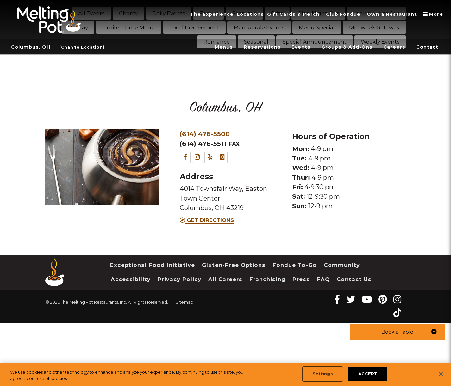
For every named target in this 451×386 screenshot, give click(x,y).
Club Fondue (335, 14)
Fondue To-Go (294, 265)
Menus (209, 47)
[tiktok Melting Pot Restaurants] (397, 312)
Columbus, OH (32, 47)
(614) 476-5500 (205, 134)
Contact (426, 47)
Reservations (250, 47)
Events (291, 47)
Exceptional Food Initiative (152, 265)
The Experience (192, 14)
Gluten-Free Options (234, 265)
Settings (323, 373)
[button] (397, 331)
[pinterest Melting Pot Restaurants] (382, 299)
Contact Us (354, 279)
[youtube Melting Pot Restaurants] (367, 299)
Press (301, 279)
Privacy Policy (179, 279)
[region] (225, 374)
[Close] (441, 374)
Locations (234, 14)
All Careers (225, 279)
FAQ (323, 279)
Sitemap (184, 302)
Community (342, 265)
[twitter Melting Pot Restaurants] (350, 299)
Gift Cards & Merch (281, 14)
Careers (391, 47)
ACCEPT (367, 373)
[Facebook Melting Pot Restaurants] (337, 299)
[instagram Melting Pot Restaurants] (397, 299)
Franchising (267, 279)
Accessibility (131, 279)
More (434, 14)
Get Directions (207, 220)
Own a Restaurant (388, 14)
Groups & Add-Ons (340, 47)
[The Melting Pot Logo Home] (49, 19)
